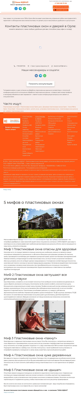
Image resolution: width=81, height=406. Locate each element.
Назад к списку (7, 189)
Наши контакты (9, 392)
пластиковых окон (30, 239)
